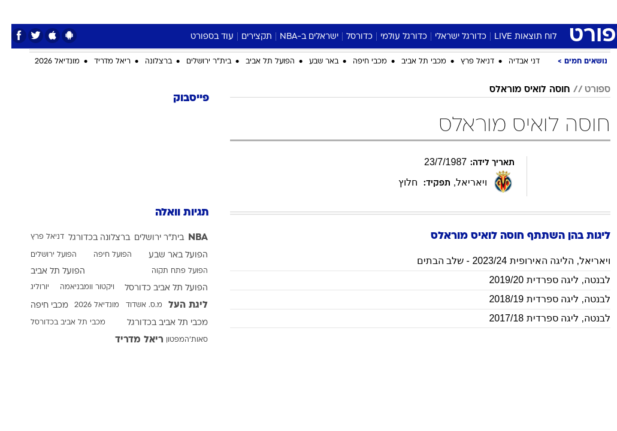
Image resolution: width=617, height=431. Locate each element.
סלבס (391, 11)
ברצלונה (147, 61)
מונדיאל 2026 (45, 61)
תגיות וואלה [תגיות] (171, 213)
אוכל (330, 11)
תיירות (258, 11)
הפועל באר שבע (166, 255)
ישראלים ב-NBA (297, 37)
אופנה (176, 11)
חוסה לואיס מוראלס (518, 90)
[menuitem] (492, 11)
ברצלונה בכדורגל (88, 238)
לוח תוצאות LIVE (514, 37)
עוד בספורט (200, 37)
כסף (360, 11)
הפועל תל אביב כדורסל (154, 288)
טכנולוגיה (216, 11)
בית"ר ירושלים (197, 61)
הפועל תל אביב (258, 61)
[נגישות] (16, 11)
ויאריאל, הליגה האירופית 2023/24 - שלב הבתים (502, 261)
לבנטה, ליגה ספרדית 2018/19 (538, 299)
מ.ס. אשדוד (132, 305)
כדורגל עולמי (392, 37)
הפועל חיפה (101, 255)
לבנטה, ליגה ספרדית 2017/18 (538, 318)
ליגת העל (176, 305)
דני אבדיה (512, 61)
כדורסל (348, 37)
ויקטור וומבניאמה (76, 287)
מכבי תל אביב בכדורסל (56, 322)
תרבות (426, 11)
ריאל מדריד (101, 61)
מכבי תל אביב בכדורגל (156, 323)
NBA (186, 237)
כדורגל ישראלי (449, 37)
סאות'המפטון (175, 340)
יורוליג (28, 287)
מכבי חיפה (358, 61)
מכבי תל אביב (412, 61)
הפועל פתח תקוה (168, 271)
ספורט (462, 11)
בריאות (295, 11)
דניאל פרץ (466, 61)
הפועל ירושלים (42, 255)
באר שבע (312, 61)
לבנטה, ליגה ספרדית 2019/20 (538, 280)
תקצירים (245, 37)
